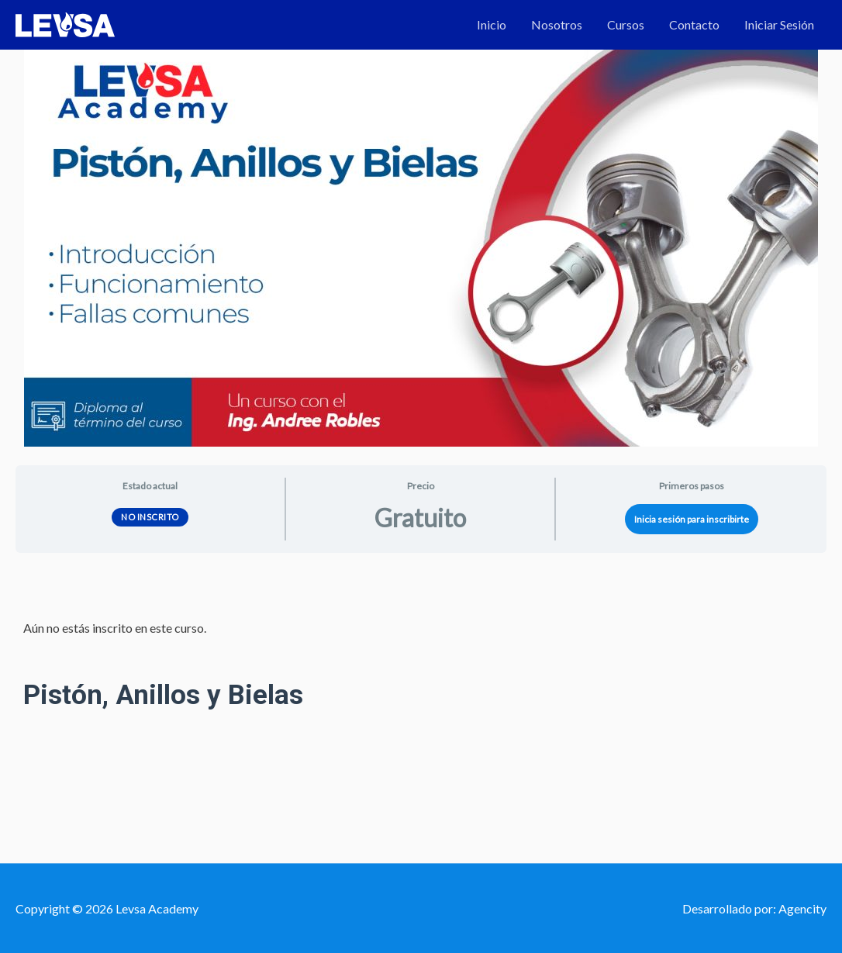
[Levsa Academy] (65, 23)
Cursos (625, 24)
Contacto (694, 24)
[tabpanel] (421, 673)
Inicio (491, 24)
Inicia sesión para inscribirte (691, 519)
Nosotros (556, 24)
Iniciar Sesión (779, 24)
